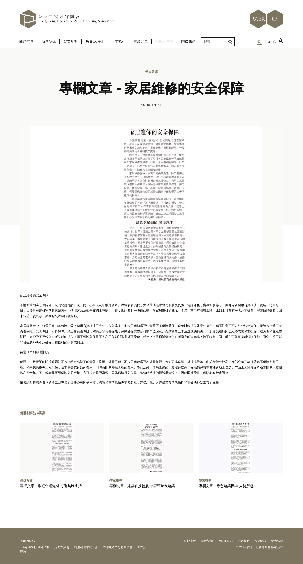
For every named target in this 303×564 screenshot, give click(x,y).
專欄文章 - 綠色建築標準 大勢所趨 (226, 485)
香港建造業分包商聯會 (117, 547)
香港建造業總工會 (86, 547)
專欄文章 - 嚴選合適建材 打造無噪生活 (51, 485)
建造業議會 (61, 547)
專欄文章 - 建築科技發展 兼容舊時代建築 (142, 485)
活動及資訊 (225, 541)
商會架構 (207, 541)
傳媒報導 (151, 71)
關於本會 (190, 541)
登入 (275, 19)
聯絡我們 (243, 541)
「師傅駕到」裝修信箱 (34, 547)
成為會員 (258, 19)
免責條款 (277, 541)
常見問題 (260, 541)
